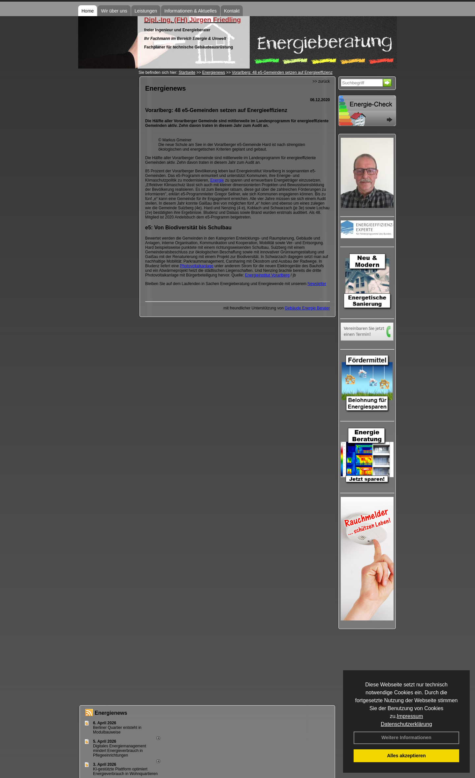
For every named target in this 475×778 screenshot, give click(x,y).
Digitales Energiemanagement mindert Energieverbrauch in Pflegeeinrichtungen (119, 751)
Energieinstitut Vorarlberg (267, 275)
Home (87, 11)
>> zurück (321, 81)
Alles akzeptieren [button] (406, 755)
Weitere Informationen (406, 737)
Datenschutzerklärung (406, 724)
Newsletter (316, 283)
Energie (217, 180)
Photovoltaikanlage (196, 266)
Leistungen (146, 11)
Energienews (111, 713)
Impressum (410, 716)
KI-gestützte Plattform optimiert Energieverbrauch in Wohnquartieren (125, 771)
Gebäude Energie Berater (307, 308)
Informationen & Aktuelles (190, 11)
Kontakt (231, 11)
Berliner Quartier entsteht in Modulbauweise (117, 730)
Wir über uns (114, 11)
